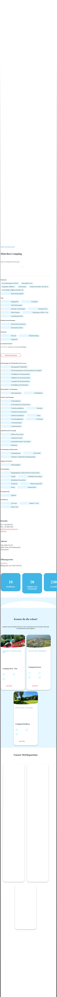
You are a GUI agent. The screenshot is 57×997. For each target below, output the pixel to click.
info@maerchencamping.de (9, 529)
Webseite (3, 531)
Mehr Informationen (11, 355)
